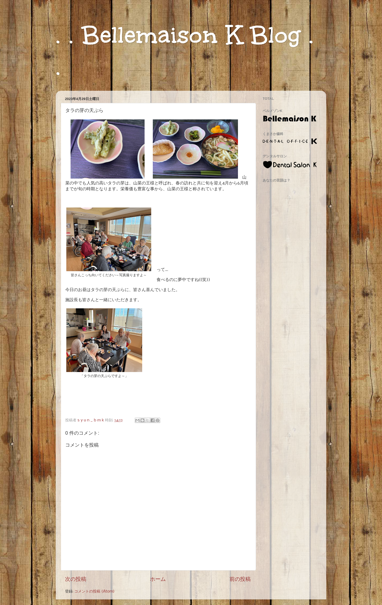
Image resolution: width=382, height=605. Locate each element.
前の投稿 (240, 579)
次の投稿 (75, 579)
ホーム (158, 579)
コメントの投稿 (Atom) (94, 591)
